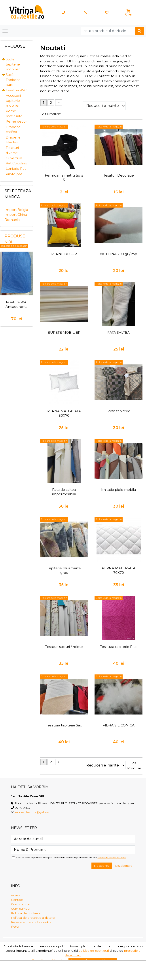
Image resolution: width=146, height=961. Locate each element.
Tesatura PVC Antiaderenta (17, 304)
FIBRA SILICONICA (119, 725)
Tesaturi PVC (16, 90)
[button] (129, 11)
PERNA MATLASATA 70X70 (118, 570)
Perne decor (16, 121)
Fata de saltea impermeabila (64, 491)
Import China (16, 214)
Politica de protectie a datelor (33, 917)
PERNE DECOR (64, 254)
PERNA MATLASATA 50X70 (64, 413)
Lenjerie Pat (16, 168)
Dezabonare (123, 865)
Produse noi (15, 239)
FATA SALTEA (118, 332)
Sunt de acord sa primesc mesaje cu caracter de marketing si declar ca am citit (71, 857)
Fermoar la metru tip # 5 (64, 177)
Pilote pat (14, 174)
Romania (12, 220)
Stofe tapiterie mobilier (13, 64)
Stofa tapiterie (118, 411)
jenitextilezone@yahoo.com (35, 812)
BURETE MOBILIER (63, 332)
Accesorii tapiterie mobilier (13, 100)
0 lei (128, 14)
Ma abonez (101, 865)
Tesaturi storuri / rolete (64, 647)
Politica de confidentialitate (112, 857)
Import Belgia (16, 210)
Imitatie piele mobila (118, 489)
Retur (15, 926)
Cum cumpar (20, 904)
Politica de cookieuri (26, 913)
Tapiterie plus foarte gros (64, 570)
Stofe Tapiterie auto (13, 80)
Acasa (15, 895)
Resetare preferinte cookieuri (33, 922)
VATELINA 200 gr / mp (118, 254)
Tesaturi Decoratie (118, 175)
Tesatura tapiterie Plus (118, 647)
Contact (17, 899)
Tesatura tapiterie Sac (64, 725)
